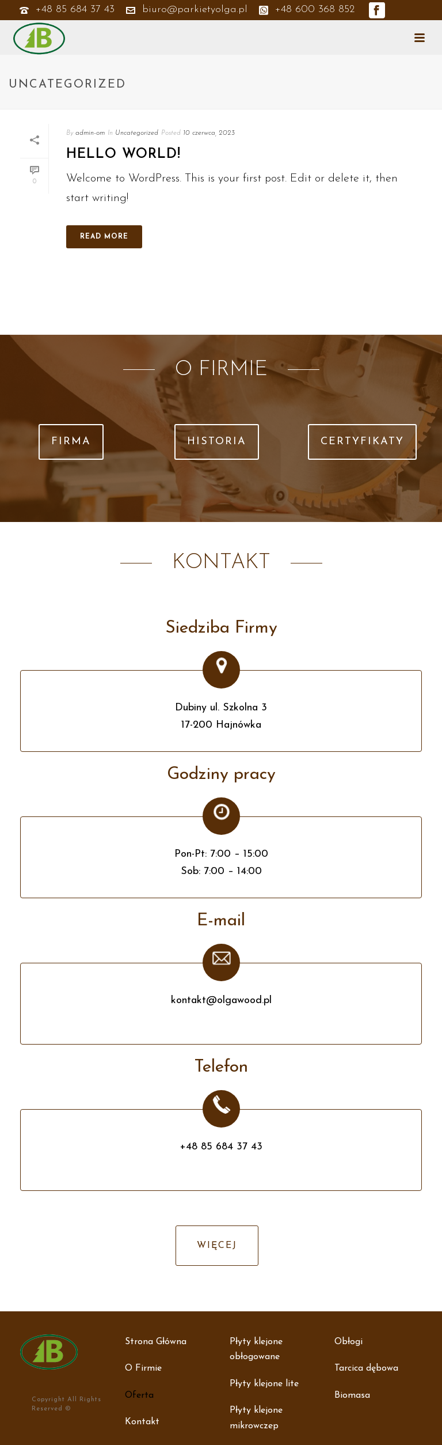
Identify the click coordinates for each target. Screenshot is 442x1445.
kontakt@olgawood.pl (221, 1000)
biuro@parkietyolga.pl (194, 9)
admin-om (90, 133)
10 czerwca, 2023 (209, 133)
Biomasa (352, 1395)
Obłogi (348, 1341)
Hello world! (123, 154)
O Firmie (143, 1368)
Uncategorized (136, 133)
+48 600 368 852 (307, 9)
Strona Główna (155, 1341)
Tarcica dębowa (366, 1368)
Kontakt (142, 1422)
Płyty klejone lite (264, 1384)
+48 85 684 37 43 (75, 9)
